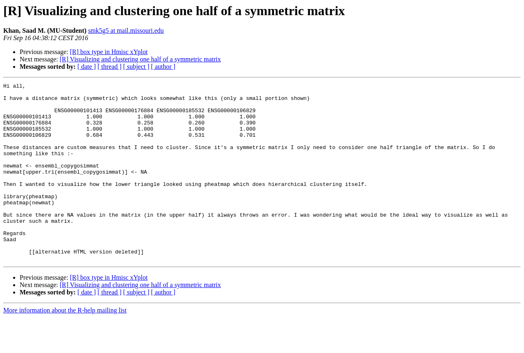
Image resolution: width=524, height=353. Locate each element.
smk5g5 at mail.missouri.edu (126, 30)
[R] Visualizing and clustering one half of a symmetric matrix (140, 59)
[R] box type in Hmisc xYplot (109, 51)
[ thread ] (109, 66)
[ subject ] (136, 66)
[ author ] (163, 66)
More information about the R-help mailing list (64, 345)
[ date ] (86, 66)
